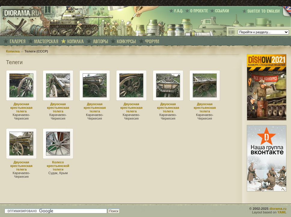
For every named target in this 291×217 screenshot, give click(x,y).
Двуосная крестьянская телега (21, 107)
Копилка (13, 51)
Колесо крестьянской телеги (58, 165)
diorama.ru (277, 208)
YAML (281, 212)
